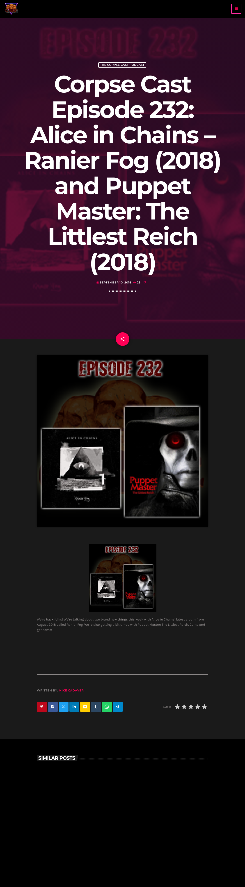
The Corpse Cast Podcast (122, 65)
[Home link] (11, 9)
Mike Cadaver (71, 690)
